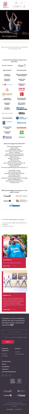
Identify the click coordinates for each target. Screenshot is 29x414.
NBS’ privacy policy (22, 337)
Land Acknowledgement (9, 371)
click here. (21, 219)
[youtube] (10, 376)
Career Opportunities (19, 354)
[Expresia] (18, 409)
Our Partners (4, 353)
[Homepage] (6, 5)
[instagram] (6, 376)
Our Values (17, 351)
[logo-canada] (8, 391)
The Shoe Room (6, 361)
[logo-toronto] (21, 395)
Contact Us (5, 369)
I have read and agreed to (15, 337)
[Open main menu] (24, 7)
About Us (18, 348)
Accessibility (5, 366)
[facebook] (3, 376)
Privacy (4, 364)
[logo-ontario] (8, 395)
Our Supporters (5, 356)
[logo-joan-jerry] (14, 382)
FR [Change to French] (25, 3)
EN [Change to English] (22, 3)
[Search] (16, 3)
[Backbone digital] (10, 409)
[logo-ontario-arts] (21, 391)
